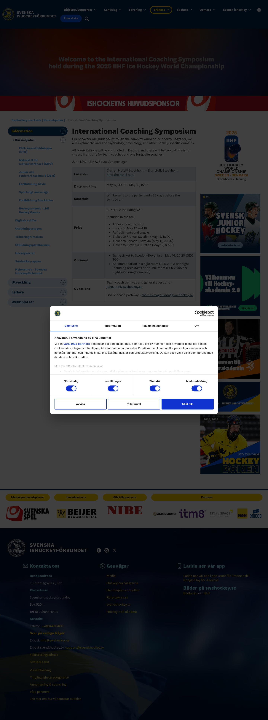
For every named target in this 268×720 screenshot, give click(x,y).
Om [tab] (196, 325)
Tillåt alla (188, 404)
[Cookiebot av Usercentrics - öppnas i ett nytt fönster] (197, 313)
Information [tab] (113, 325)
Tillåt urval (134, 404)
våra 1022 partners (77, 343)
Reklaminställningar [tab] (154, 325)
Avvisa (80, 404)
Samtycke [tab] (71, 325)
